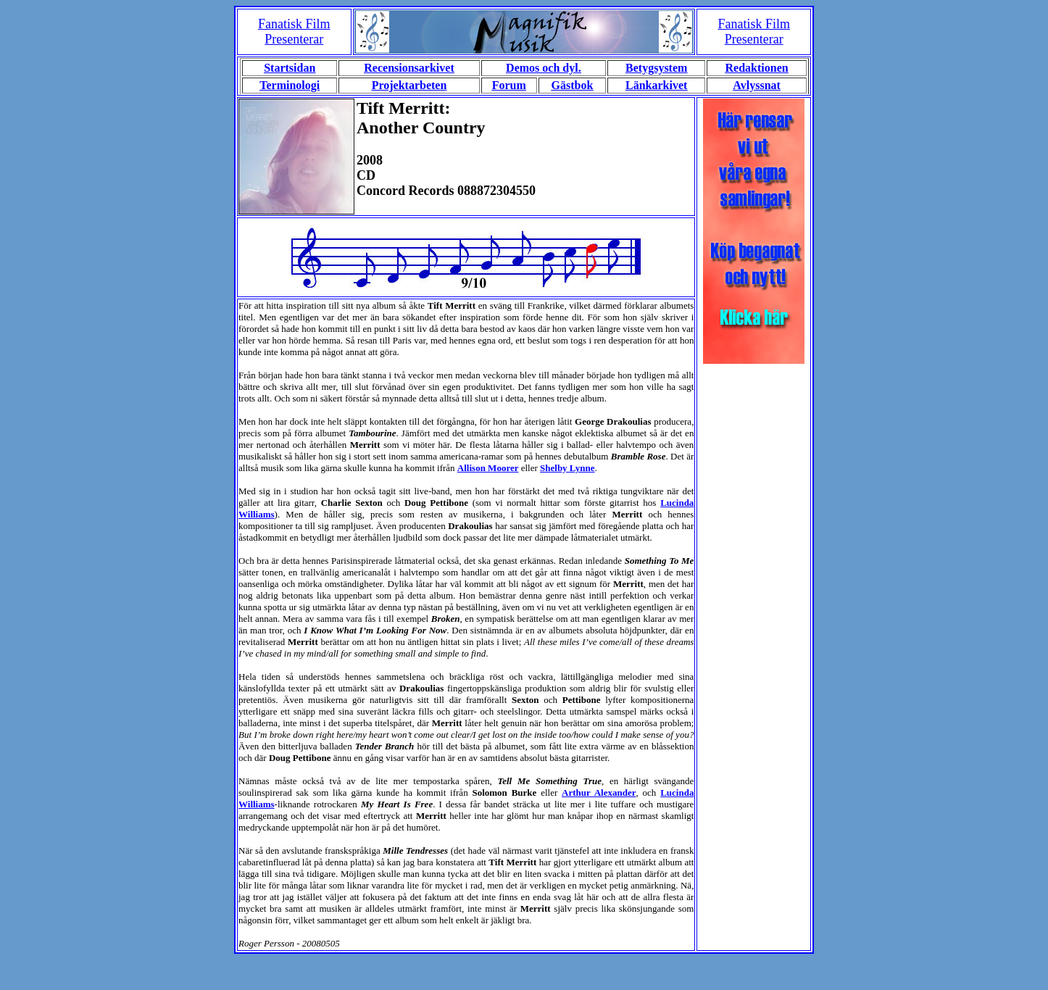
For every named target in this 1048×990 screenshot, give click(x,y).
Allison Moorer (488, 467)
